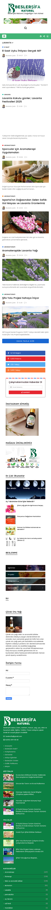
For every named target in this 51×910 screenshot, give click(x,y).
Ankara (7, 94)
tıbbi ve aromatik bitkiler (14, 881)
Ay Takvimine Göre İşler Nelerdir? (20, 501)
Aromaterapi (9, 145)
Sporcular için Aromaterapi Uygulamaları (18, 150)
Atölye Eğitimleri (11, 758)
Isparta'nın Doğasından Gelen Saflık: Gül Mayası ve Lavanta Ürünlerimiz (24, 201)
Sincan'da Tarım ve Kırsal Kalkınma (30, 783)
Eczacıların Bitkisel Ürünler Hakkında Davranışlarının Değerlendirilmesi (31, 776)
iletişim (7, 766)
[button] (4, 36)
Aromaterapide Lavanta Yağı (20, 250)
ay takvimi (8, 899)
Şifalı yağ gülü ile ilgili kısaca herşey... (30, 505)
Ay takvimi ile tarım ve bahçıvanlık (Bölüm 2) (29, 539)
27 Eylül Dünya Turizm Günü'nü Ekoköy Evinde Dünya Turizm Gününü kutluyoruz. (31, 811)
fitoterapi (8, 877)
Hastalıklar (9, 908)
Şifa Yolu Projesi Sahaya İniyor (20, 298)
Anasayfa (8, 746)
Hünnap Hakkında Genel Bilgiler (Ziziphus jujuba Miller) (28, 793)
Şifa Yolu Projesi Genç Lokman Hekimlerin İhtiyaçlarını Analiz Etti (29, 850)
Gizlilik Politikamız (11, 763)
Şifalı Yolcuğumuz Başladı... (27, 858)
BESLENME (11, 552)
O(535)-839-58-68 (10, 740)
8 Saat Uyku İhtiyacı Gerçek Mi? (21, 50)
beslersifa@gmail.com (12, 736)
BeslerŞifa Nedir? (11, 749)
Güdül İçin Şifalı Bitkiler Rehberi (28, 832)
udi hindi (8, 904)
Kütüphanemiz (10, 752)
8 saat (7, 47)
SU (7, 598)
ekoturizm (8, 886)
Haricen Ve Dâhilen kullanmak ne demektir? (28, 528)
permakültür (9, 895)
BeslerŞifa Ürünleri (11, 761)
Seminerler (8, 755)
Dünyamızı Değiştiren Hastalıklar (29, 516)
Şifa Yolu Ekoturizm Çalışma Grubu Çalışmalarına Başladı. (30, 842)
